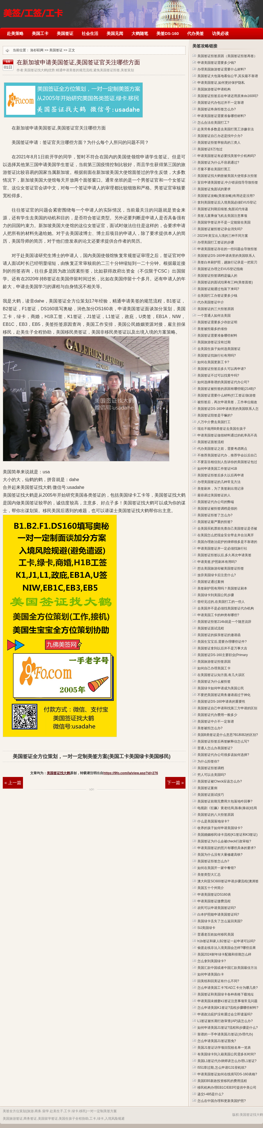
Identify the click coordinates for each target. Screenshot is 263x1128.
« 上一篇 (12, 782)
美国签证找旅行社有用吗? (216, 355)
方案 (113, 1111)
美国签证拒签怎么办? (213, 861)
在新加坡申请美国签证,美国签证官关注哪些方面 (78, 62)
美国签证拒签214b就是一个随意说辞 (224, 622)
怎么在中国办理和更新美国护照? (221, 1101)
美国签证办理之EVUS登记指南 (220, 269)
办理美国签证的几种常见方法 (219, 482)
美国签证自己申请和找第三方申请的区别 (227, 708)
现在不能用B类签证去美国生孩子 (221, 429)
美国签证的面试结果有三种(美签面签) (225, 282)
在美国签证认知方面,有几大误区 (221, 675)
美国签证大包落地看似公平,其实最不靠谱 (227, 76)
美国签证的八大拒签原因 (215, 815)
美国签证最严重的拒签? (215, 522)
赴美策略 (15, 33)
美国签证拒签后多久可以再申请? (221, 369)
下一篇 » (175, 782)
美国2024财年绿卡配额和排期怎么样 (224, 954)
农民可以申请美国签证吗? (216, 908)
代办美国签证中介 (210, 302)
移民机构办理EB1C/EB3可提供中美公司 (226, 1087)
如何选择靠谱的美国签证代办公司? (223, 382)
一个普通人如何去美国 (214, 315)
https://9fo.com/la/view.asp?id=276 (130, 773)
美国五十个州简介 (210, 888)
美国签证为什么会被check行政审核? (224, 841)
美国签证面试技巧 (210, 795)
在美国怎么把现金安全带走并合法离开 (225, 535)
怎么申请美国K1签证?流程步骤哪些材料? (227, 1008)
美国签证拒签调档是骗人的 (217, 276)
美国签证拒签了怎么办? (215, 515)
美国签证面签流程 (210, 442)
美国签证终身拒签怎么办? (216, 109)
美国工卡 (40, 33)
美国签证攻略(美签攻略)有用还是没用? (226, 196)
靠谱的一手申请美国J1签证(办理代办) (225, 1034)
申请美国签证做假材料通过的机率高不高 (227, 435)
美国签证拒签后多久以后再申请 (220, 475)
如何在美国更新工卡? (213, 362)
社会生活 (90, 33)
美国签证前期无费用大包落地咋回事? (224, 801)
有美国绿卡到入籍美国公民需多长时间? (226, 1054)
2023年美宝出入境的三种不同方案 (222, 236)
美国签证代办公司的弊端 (215, 502)
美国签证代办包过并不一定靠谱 (220, 103)
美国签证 (65, 33)
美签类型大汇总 (209, 875)
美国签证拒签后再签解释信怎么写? (223, 741)
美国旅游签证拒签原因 (214, 662)
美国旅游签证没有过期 (214, 342)
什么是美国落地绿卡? (213, 821)
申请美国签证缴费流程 (214, 901)
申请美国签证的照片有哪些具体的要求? (226, 848)
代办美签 (195, 33)
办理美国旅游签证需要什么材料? (221, 69)
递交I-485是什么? (210, 1094)
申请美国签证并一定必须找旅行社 (222, 548)
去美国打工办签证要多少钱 (217, 296)
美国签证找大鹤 (58, 773)
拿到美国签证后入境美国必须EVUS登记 (226, 202)
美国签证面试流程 (210, 628)
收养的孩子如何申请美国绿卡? (220, 828)
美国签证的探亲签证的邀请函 (219, 635)
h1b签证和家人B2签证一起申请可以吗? (226, 941)
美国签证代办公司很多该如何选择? (223, 755)
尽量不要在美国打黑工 (214, 169)
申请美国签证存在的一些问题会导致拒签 (227, 249)
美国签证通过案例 (210, 582)
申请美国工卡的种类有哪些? (218, 615)
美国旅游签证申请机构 (214, 89)
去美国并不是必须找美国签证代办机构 (225, 608)
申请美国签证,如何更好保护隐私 (221, 83)
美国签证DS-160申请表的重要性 (221, 701)
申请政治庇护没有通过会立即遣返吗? (224, 1014)
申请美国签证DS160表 (214, 894)
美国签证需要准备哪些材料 (217, 335)
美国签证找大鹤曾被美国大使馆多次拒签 (227, 176)
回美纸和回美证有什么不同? (218, 981)
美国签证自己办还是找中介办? (220, 136)
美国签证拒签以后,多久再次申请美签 (224, 555)
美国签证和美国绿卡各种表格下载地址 (225, 994)
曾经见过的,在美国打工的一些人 (221, 602)
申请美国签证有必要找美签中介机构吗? (226, 156)
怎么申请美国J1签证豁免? (216, 1041)
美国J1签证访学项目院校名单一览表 (224, 1048)
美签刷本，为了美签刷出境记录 (220, 489)
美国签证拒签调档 (210, 768)
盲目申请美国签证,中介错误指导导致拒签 (227, 182)
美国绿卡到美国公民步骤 (215, 595)
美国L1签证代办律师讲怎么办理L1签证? (226, 1061)
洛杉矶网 (33, 10)
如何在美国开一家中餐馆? (216, 868)
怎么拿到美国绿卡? (211, 961)
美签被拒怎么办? (210, 728)
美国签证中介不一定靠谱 (215, 721)
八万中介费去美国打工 (214, 422)
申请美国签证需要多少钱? (216, 63)
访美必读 (220, 33)
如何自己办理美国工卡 (214, 668)
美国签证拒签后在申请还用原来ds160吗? (227, 96)
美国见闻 (115, 33)
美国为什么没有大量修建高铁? (220, 855)
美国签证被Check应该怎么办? (219, 781)
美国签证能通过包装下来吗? (218, 289)
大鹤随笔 (140, 33)
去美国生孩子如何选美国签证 (219, 349)
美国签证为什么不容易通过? (218, 162)
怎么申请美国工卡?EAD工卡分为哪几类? (227, 988)
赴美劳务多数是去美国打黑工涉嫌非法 (225, 129)
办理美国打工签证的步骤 (215, 242)
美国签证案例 (207, 788)
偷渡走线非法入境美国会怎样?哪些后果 (226, 948)
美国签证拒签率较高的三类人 (219, 142)
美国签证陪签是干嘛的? (215, 415)
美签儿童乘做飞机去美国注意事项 (222, 216)
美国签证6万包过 (210, 149)
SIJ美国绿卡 (206, 928)
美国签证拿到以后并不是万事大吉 (222, 648)
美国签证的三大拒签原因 (215, 309)
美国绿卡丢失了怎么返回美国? (220, 921)
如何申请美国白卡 (210, 974)
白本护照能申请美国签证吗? (218, 914)
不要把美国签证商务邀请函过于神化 (224, 695)
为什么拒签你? (208, 761)
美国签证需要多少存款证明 (217, 322)
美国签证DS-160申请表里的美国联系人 (226, 256)
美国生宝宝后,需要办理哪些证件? (222, 642)
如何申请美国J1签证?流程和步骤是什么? (227, 1028)
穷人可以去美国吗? (211, 775)
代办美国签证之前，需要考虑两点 (222, 449)
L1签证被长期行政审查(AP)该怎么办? (225, 1021)
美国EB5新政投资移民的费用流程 (222, 1081)
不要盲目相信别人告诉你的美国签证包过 (227, 462)
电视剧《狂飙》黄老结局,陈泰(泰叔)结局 (227, 808)
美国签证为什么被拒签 (214, 682)
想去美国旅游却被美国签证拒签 (220, 568)
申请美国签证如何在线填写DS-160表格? (227, 1074)
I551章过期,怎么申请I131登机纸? (221, 1067)
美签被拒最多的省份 (212, 329)
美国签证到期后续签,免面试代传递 (222, 209)
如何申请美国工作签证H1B (217, 469)
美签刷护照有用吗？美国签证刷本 (222, 588)
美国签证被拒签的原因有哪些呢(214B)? (226, 389)
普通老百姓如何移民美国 (215, 934)
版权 (235, 1115)
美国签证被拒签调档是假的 (217, 508)
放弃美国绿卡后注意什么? (216, 575)
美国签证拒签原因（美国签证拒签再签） (227, 56)
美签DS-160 (167, 33)
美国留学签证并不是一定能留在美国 (224, 222)
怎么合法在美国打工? (213, 123)
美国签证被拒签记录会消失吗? (220, 229)
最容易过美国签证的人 (214, 495)
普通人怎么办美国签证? (215, 748)
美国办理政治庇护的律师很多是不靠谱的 (227, 542)
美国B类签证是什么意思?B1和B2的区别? (227, 735)
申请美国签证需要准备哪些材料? (221, 116)
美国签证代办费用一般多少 (217, 715)
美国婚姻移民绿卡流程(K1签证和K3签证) (227, 835)
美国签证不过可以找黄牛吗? (218, 375)
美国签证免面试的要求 (214, 189)
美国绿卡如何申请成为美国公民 (220, 688)
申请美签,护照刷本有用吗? (217, 562)
